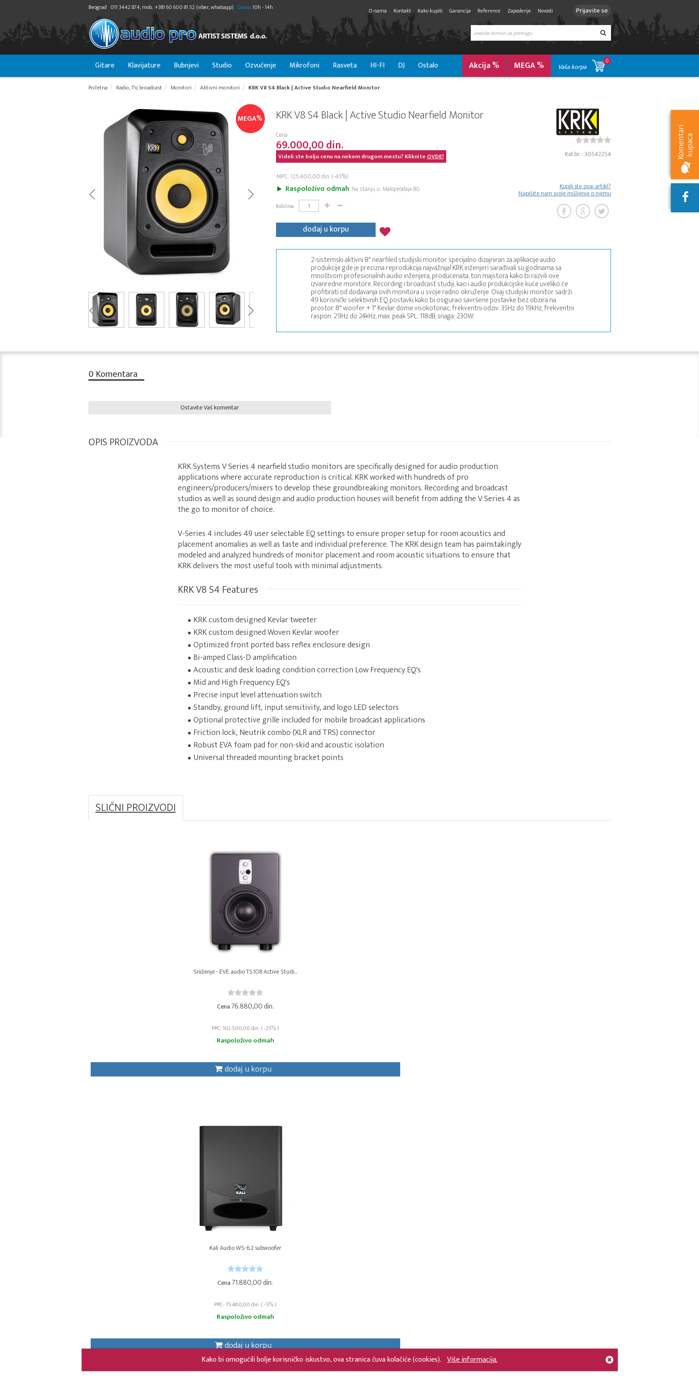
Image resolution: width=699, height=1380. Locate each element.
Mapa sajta (278, 1346)
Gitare (104, 65)
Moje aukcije (368, 1243)
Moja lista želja (371, 1233)
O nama (371, 10)
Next (250, 197)
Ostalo (428, 65)
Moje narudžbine (375, 1223)
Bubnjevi (186, 65)
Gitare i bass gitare (115, 1233)
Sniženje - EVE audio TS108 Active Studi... (153, 987)
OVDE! (435, 160)
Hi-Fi (198, 1263)
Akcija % (484, 65)
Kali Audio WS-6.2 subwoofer (284, 987)
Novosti (538, 10)
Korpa (359, 1213)
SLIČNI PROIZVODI (136, 814)
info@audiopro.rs (510, 1307)
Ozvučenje (260, 65)
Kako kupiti (423, 10)
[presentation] (505, 1260)
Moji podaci (367, 1253)
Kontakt (395, 10)
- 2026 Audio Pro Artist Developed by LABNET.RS (157, 1374)
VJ (195, 1272)
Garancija (453, 10)
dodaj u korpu (326, 229)
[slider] (593, 143)
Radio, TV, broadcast (221, 1213)
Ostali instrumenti (114, 1263)
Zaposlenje (512, 10)
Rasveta (345, 65)
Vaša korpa (584, 64)
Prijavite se (589, 10)
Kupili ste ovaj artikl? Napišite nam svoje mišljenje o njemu (565, 193)
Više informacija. (472, 1360)
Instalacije (206, 1233)
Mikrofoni (304, 65)
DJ (401, 65)
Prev (91, 197)
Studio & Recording (115, 1213)
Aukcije (273, 1233)
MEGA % (529, 65)
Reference (482, 10)
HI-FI (377, 65)
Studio (222, 65)
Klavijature (144, 65)
